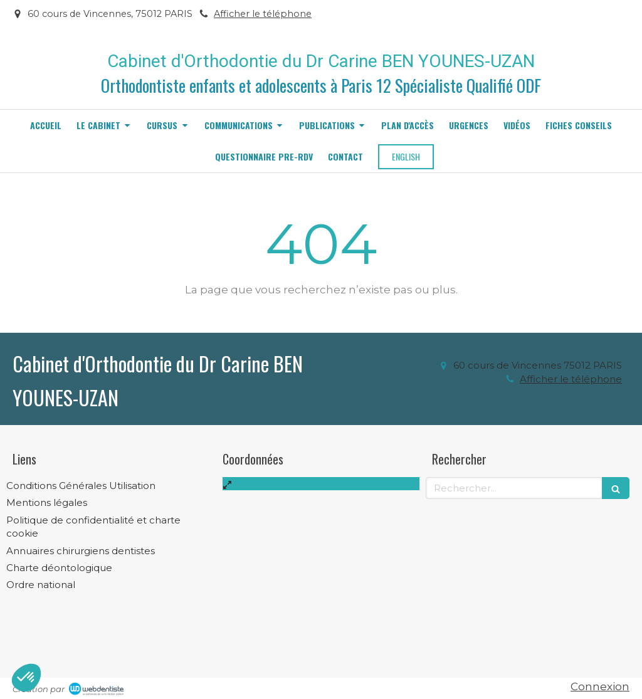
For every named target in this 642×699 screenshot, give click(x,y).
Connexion (600, 686)
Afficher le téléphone (263, 13)
